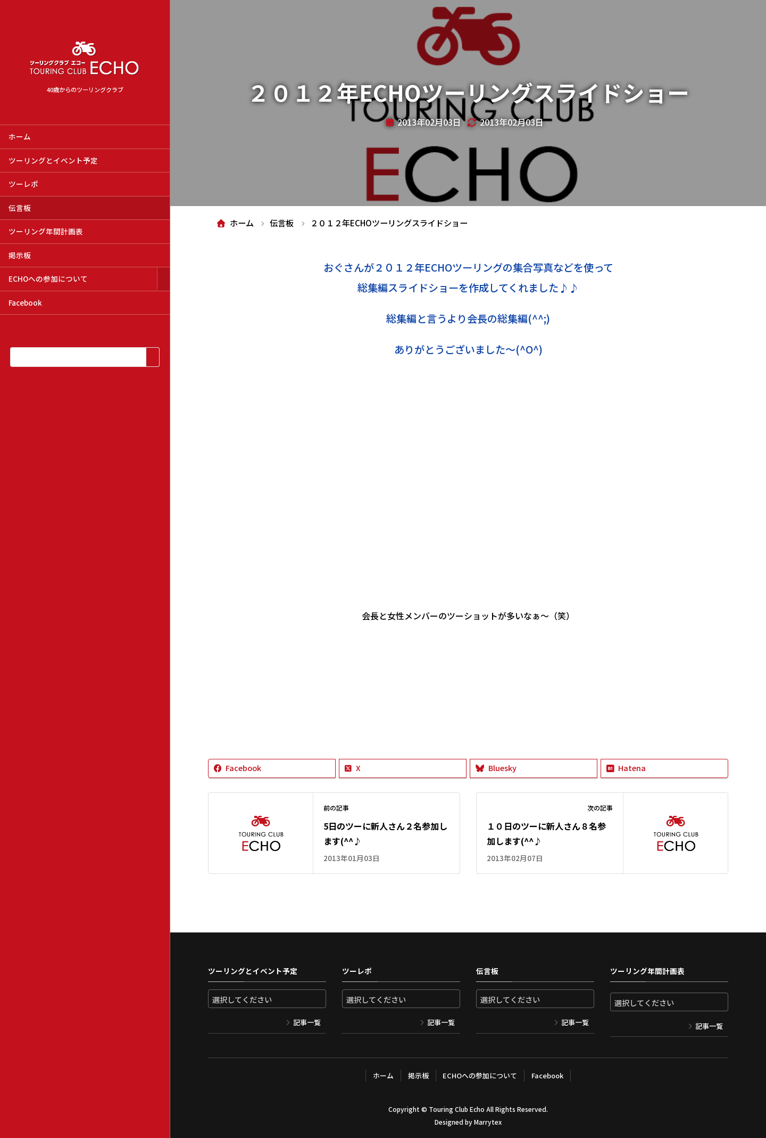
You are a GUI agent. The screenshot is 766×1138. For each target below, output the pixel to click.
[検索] (152, 357)
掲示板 (20, 255)
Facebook (25, 302)
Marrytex (488, 1121)
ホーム (20, 136)
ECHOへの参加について (48, 278)
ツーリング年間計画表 (46, 231)
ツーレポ (23, 183)
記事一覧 (307, 1022)
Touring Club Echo (457, 1109)
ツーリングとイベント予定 (53, 160)
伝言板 (20, 207)
